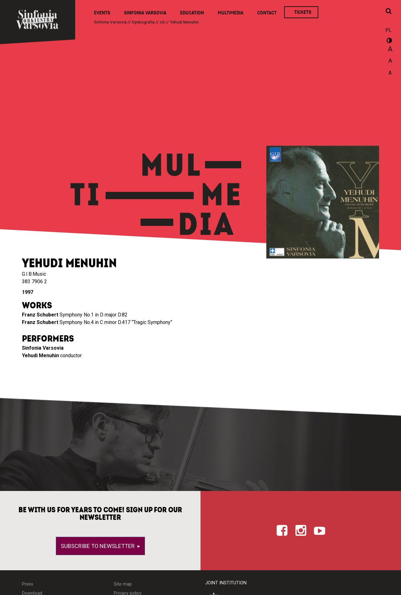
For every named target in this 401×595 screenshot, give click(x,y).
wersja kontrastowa (388, 41)
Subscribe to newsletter (98, 546)
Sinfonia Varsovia (145, 12)
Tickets (302, 12)
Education (192, 12)
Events (102, 12)
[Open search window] (388, 11)
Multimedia (230, 12)
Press (27, 584)
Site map (123, 584)
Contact (267, 12)
